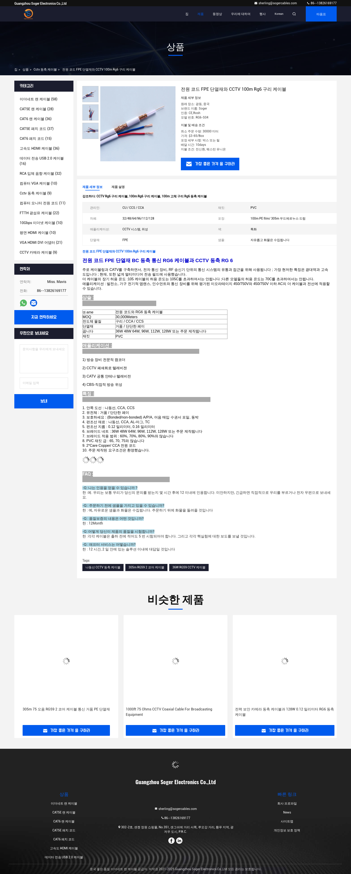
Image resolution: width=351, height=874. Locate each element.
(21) (41, 242)
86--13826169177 (321, 3)
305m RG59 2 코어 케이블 (146, 567)
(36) (35, 119)
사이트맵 (287, 821)
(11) (42, 203)
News (287, 812)
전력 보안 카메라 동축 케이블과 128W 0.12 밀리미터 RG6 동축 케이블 (284, 712)
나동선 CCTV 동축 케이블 (103, 567)
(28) (37, 109)
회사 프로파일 (287, 803)
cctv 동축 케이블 (45, 69)
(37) (37, 129)
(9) (35, 193)
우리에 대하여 (240, 14)
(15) (35, 138)
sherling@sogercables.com (275, 3)
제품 (200, 14)
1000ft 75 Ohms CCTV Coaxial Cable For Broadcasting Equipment (169, 712)
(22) (39, 213)
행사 (262, 14)
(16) (42, 161)
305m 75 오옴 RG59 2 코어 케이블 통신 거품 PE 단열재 (66, 709)
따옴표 (321, 13)
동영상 (217, 14)
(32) (40, 173)
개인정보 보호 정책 (287, 830)
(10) (38, 183)
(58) (38, 99)
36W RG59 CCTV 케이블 (188, 567)
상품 (25, 69)
